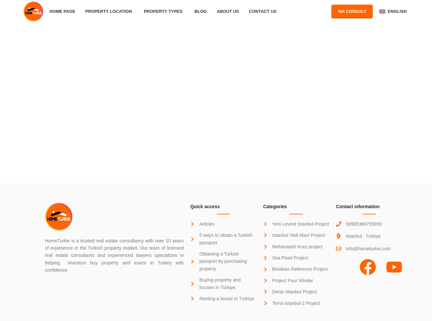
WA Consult (352, 11)
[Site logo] (33, 11)
